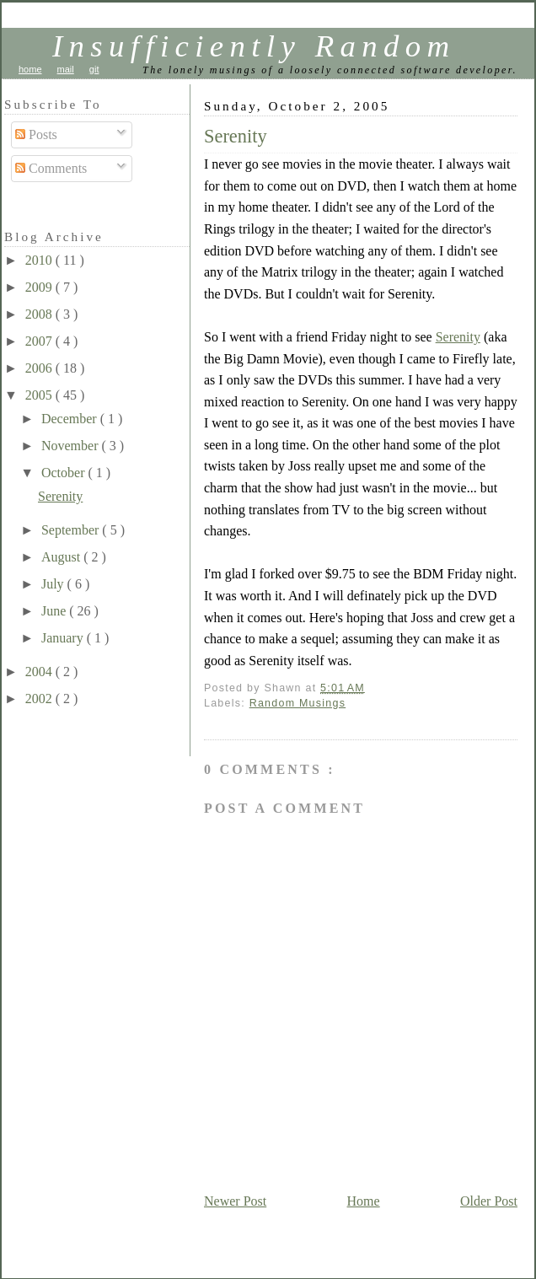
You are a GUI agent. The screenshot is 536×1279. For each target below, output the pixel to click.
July (54, 584)
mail (65, 69)
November (71, 445)
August (62, 557)
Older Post (488, 1201)
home (30, 69)
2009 (40, 287)
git (94, 69)
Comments (51, 168)
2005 (40, 395)
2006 (40, 368)
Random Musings (297, 703)
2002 (40, 698)
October (64, 472)
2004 (40, 671)
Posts (36, 134)
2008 (40, 314)
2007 (40, 341)
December (70, 418)
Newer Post (235, 1201)
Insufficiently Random (254, 46)
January (64, 638)
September (71, 530)
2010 (40, 260)
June (55, 611)
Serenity (235, 136)
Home (363, 1201)
